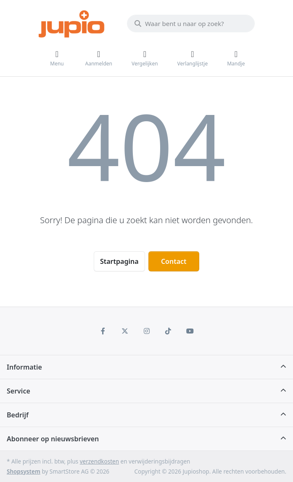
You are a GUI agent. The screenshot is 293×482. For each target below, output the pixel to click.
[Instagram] (146, 331)
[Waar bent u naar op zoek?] (191, 23)
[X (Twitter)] (125, 331)
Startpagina (119, 261)
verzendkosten (99, 461)
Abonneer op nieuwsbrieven (53, 438)
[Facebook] (103, 331)
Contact (174, 261)
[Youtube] (190, 331)
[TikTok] (168, 331)
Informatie (24, 367)
